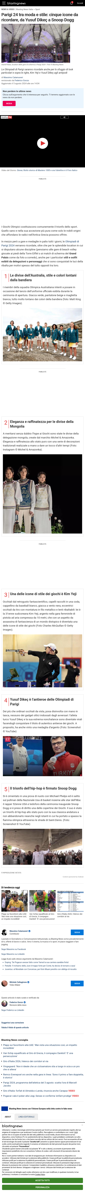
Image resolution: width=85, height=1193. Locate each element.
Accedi (80, 3)
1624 (76, 1132)
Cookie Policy (40, 1175)
